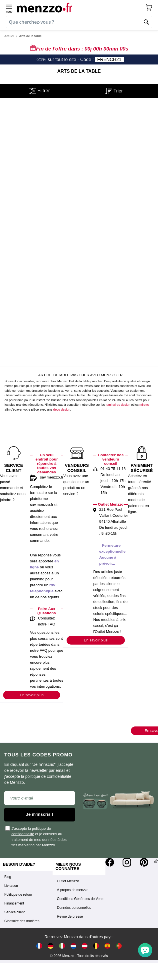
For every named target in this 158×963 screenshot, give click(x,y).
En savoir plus (31, 695)
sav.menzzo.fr (51, 477)
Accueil (9, 36)
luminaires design (118, 404)
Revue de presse (70, 916)
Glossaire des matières (21, 921)
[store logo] (81, 7)
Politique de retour (18, 895)
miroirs (144, 404)
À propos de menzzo (72, 890)
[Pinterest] (144, 862)
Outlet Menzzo (68, 881)
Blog (7, 877)
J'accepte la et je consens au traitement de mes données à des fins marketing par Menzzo (36, 836)
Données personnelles (74, 908)
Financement (14, 903)
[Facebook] (109, 862)
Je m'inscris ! (39, 814)
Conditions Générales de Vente (80, 899)
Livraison (11, 886)
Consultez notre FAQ (46, 621)
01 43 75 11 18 (113, 469)
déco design (61, 409)
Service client (14, 912)
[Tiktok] (156, 862)
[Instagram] (127, 862)
